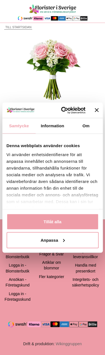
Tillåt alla (53, 221)
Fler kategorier (51, 276)
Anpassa (53, 240)
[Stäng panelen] (97, 110)
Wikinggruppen (69, 344)
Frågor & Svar (51, 254)
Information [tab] (52, 125)
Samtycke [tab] (19, 125)
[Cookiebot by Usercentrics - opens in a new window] (63, 110)
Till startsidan (17, 27)
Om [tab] (86, 125)
